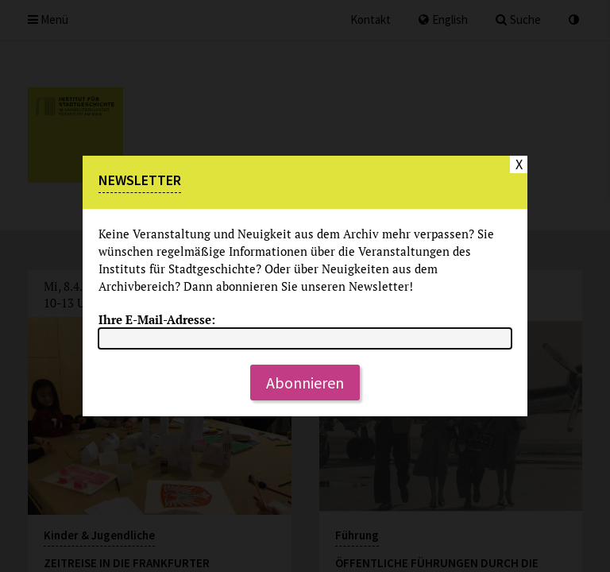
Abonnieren (305, 382)
